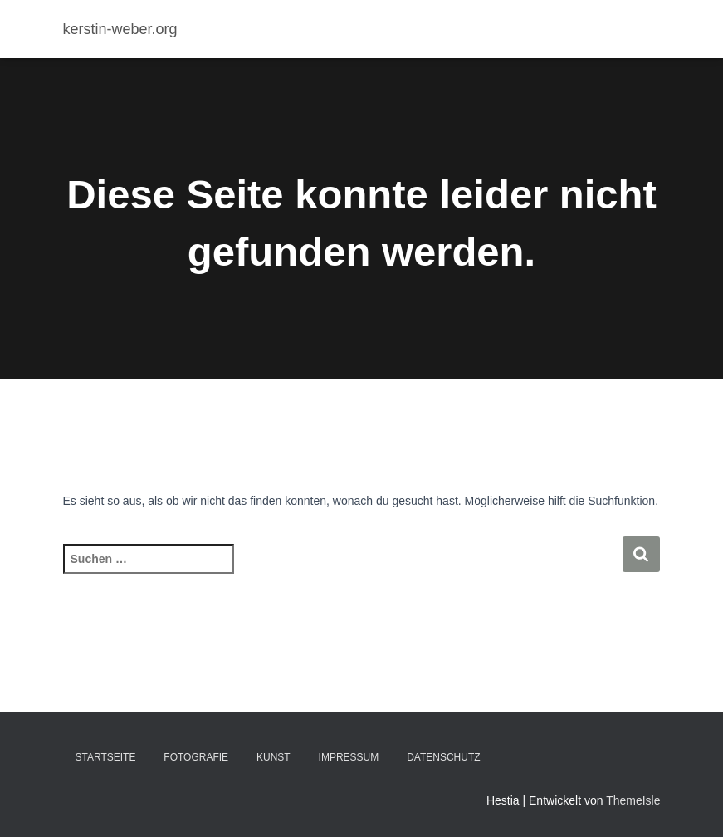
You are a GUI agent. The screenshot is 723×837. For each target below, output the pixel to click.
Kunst (273, 757)
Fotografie (196, 757)
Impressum (349, 757)
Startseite (106, 757)
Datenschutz (443, 757)
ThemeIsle (633, 800)
